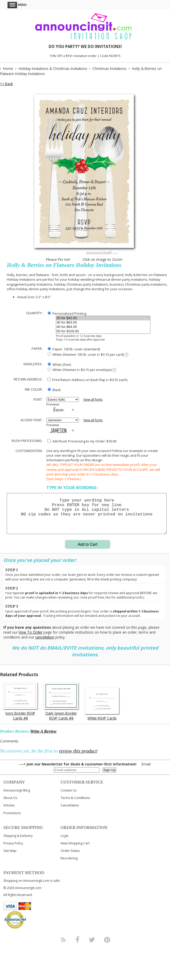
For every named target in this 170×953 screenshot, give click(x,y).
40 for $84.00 (103, 327)
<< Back (6, 83)
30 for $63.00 (103, 322)
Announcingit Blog (16, 796)
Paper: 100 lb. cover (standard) (74, 349)
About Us (10, 804)
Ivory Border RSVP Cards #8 (20, 722)
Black (54, 389)
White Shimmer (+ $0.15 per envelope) (82, 369)
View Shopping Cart (75, 849)
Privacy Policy (13, 849)
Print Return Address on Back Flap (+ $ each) (87, 379)
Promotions (12, 819)
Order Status (70, 857)
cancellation (44, 643)
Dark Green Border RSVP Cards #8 (61, 722)
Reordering (69, 864)
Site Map (10, 857)
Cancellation (70, 811)
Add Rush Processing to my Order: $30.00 (81, 441)
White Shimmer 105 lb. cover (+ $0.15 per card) (88, 354)
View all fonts (93, 399)
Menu (17, 5)
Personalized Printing (67, 313)
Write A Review (43, 737)
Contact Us (69, 796)
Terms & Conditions (75, 804)
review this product (78, 757)
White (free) (59, 364)
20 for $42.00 (103, 318)
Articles (8, 811)
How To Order (30, 638)
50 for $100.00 (103, 331)
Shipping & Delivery (18, 842)
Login (65, 842)
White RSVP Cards (102, 724)
